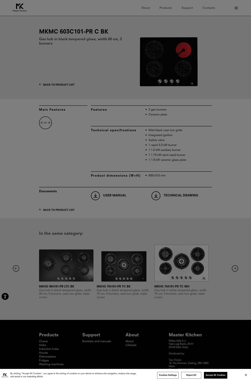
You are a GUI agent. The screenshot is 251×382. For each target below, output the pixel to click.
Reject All (191, 376)
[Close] (245, 375)
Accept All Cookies (215, 376)
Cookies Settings (168, 376)
